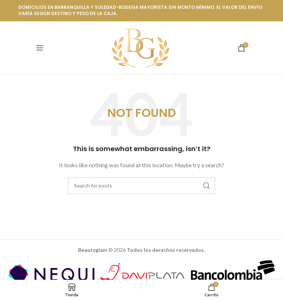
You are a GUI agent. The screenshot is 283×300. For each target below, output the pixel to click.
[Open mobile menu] (39, 47)
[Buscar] (141, 185)
